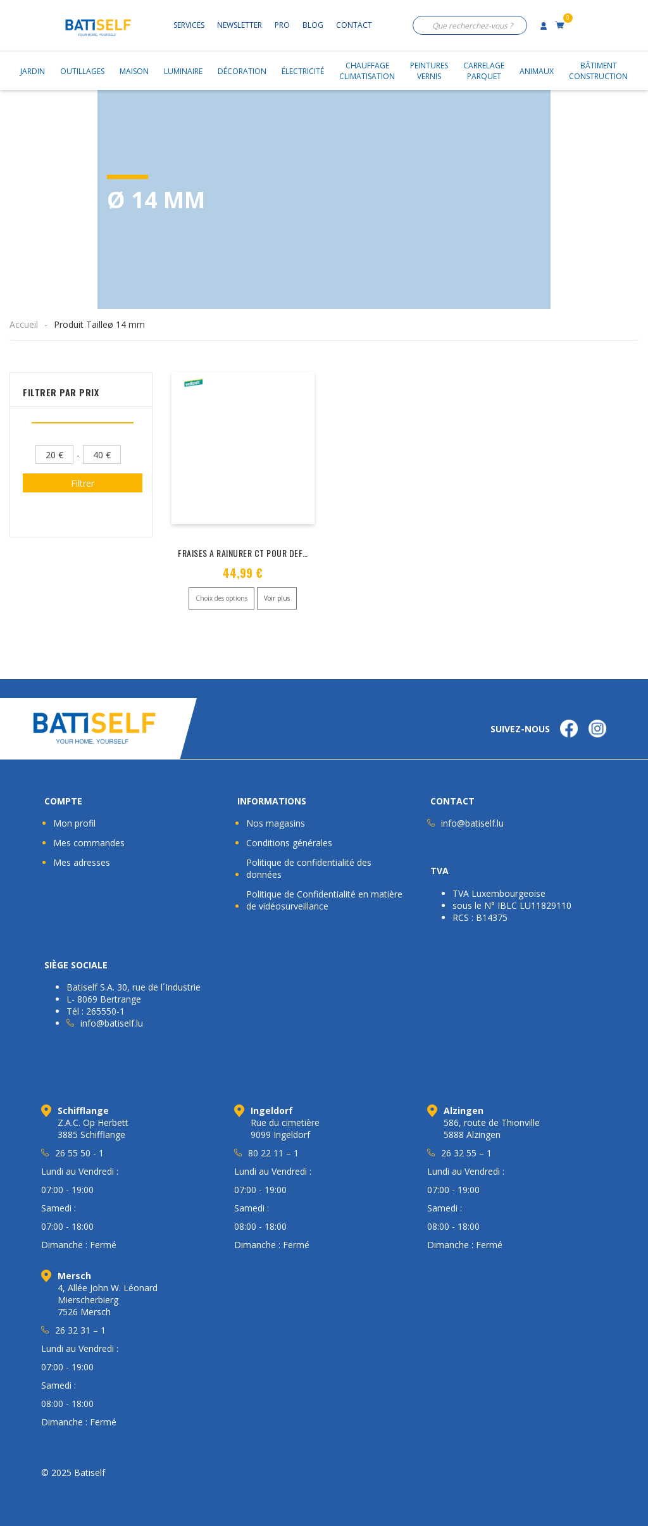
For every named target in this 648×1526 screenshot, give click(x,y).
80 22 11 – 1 (273, 1153)
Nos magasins (275, 823)
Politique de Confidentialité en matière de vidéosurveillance (324, 900)
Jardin (32, 71)
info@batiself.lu (472, 823)
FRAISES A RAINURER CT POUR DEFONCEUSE (257, 553)
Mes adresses (81, 862)
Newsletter (239, 25)
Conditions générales (289, 843)
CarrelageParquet (483, 71)
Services (188, 25)
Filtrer (82, 483)
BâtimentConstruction (598, 71)
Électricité (303, 71)
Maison (134, 71)
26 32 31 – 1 (80, 1330)
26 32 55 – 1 (466, 1153)
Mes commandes (89, 843)
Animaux (537, 71)
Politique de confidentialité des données (308, 868)
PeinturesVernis (429, 71)
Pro (282, 25)
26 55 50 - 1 (79, 1153)
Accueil (23, 324)
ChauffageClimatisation (367, 71)
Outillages (82, 71)
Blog (312, 25)
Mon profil (74, 823)
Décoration (242, 71)
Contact (354, 25)
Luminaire (183, 71)
